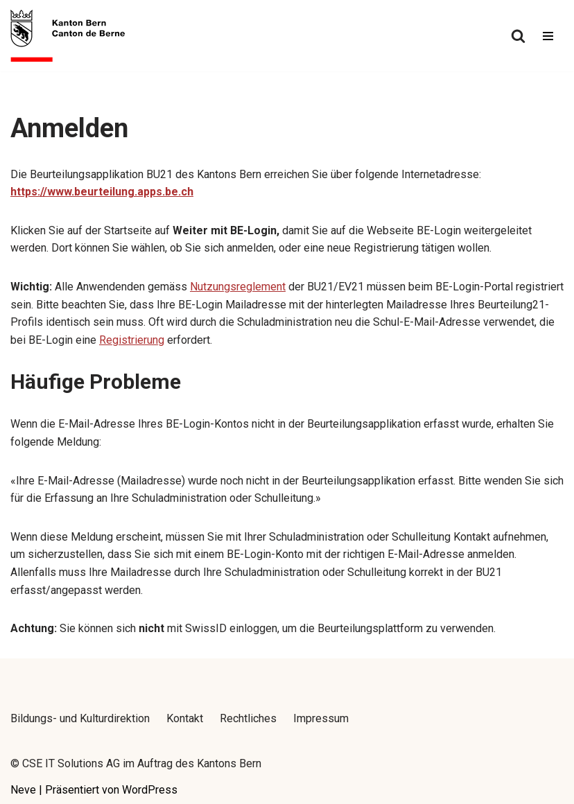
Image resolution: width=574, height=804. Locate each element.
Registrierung (131, 340)
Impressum (321, 718)
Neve (23, 789)
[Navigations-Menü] (548, 36)
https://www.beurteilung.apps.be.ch (101, 191)
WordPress (149, 789)
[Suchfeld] (518, 35)
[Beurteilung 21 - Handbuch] (67, 36)
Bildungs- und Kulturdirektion (80, 718)
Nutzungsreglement (238, 286)
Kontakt (184, 718)
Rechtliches (248, 718)
